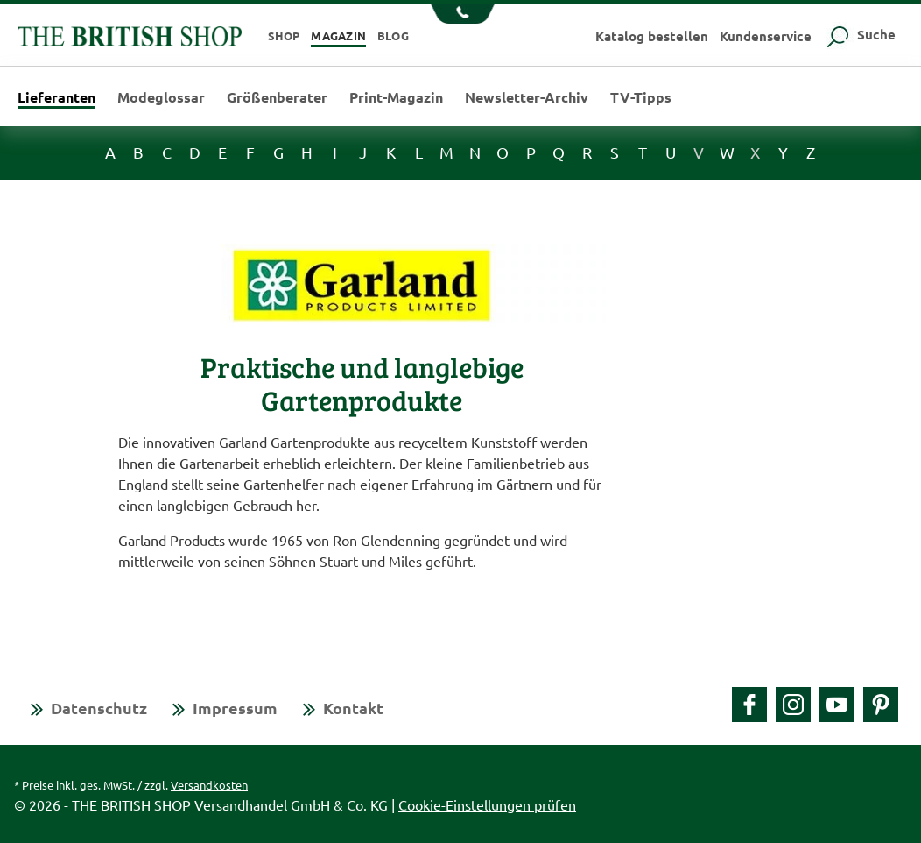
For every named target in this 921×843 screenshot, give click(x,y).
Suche (859, 34)
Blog (393, 35)
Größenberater (277, 97)
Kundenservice (766, 36)
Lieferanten (56, 98)
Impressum (235, 708)
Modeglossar (161, 97)
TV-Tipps (640, 97)
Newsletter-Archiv (526, 97)
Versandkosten (209, 784)
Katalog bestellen (651, 36)
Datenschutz (99, 708)
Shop (284, 35)
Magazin (338, 35)
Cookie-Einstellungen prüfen (487, 804)
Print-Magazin (396, 97)
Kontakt (353, 708)
